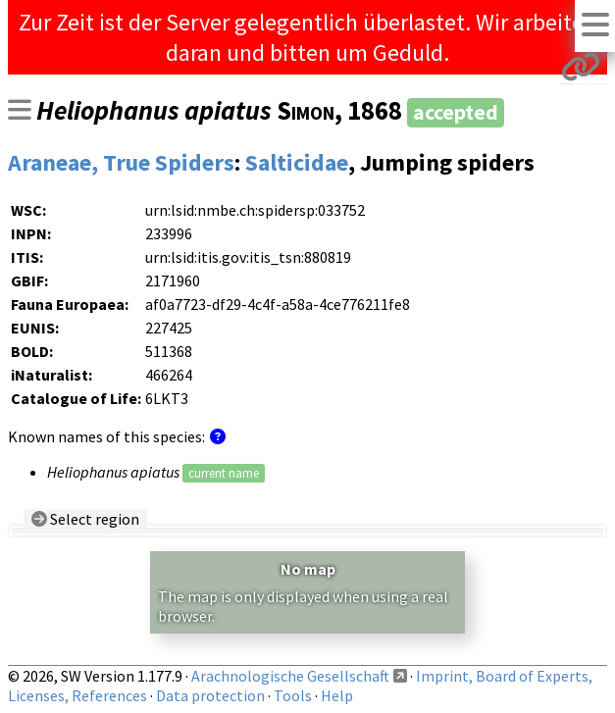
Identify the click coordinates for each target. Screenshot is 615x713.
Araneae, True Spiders (121, 162)
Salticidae (296, 162)
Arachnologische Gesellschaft (290, 676)
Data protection (210, 695)
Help (337, 695)
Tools (293, 695)
